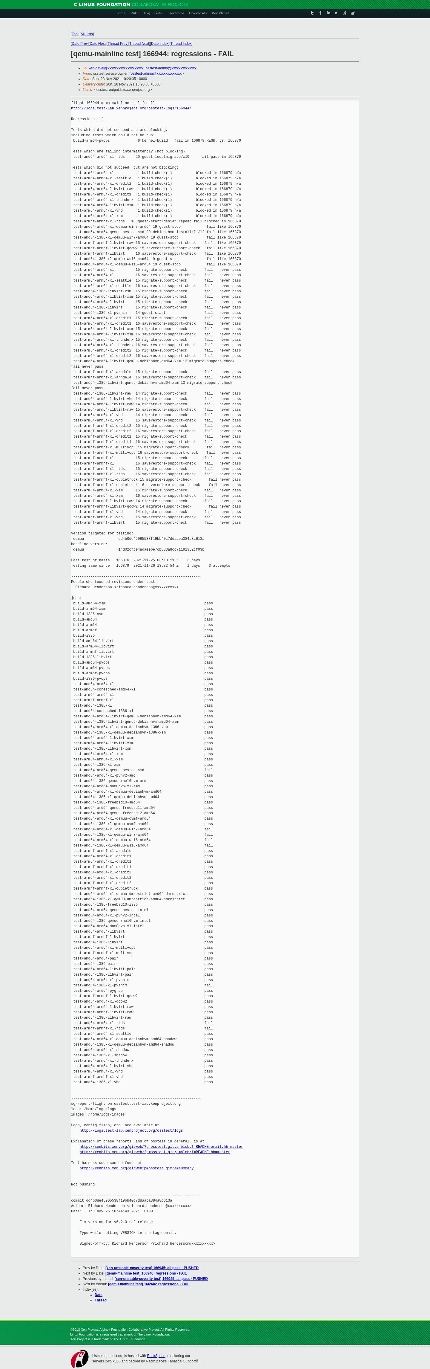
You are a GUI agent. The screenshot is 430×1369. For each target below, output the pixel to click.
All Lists (87, 34)
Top (74, 34)
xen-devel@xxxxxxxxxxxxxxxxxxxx (116, 68)
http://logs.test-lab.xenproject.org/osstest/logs (131, 1130)
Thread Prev (117, 44)
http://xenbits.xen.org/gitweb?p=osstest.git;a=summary (137, 1168)
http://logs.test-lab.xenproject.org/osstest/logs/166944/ (131, 108)
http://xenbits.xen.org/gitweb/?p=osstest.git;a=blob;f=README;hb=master (155, 1152)
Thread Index (181, 44)
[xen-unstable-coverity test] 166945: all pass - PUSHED (152, 1268)
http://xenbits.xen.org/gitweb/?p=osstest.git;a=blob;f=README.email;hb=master (161, 1146)
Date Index (159, 44)
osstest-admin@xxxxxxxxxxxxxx (170, 68)
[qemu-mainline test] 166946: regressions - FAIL (146, 1273)
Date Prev (79, 44)
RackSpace (156, 1356)
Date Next (97, 44)
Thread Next (139, 44)
